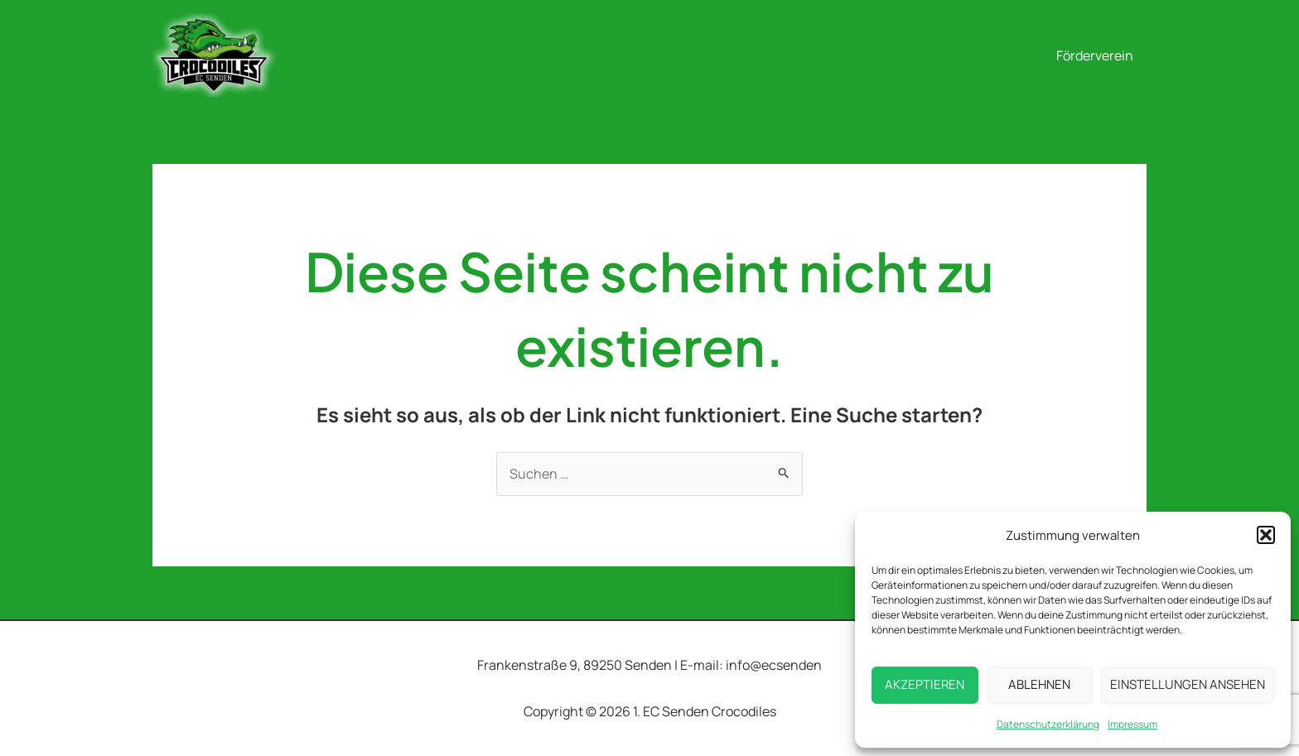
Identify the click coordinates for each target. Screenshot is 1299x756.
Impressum (1132, 724)
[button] (1266, 535)
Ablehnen (1039, 684)
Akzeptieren (924, 684)
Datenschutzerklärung (1048, 724)
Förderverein (1094, 55)
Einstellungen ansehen (1187, 684)
